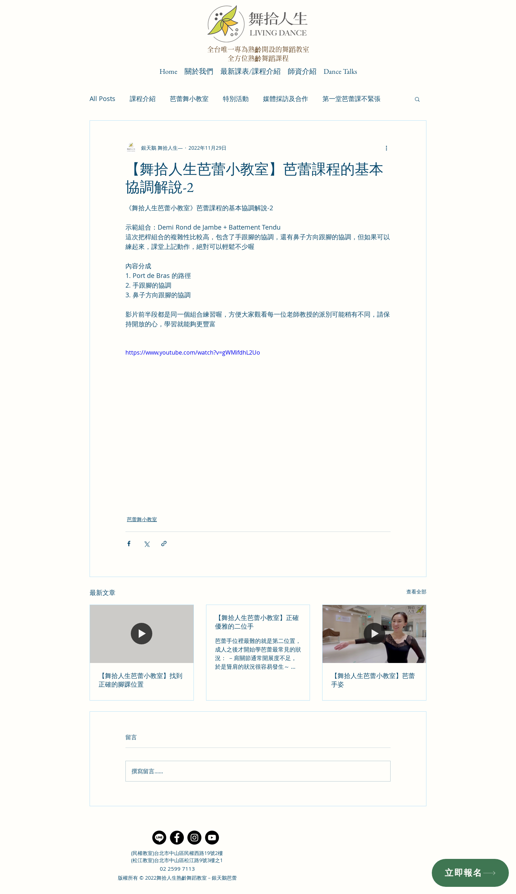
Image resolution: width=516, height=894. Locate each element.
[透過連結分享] (164, 543)
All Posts (102, 98)
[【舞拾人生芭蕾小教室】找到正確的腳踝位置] (142, 634)
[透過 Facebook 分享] (128, 543)
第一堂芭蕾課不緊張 (351, 98)
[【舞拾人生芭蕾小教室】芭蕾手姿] (374, 634)
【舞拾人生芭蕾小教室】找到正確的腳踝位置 (140, 680)
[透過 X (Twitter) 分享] (146, 543)
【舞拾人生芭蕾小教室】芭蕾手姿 (373, 680)
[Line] (159, 838)
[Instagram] (194, 838)
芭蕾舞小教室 (189, 98)
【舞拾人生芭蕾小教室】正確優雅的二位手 (257, 622)
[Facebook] (177, 838)
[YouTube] (212, 838)
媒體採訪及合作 (285, 98)
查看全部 (416, 591)
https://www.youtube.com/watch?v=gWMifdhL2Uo (192, 352)
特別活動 (236, 98)
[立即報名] (470, 873)
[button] (417, 99)
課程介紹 (143, 98)
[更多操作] (386, 148)
